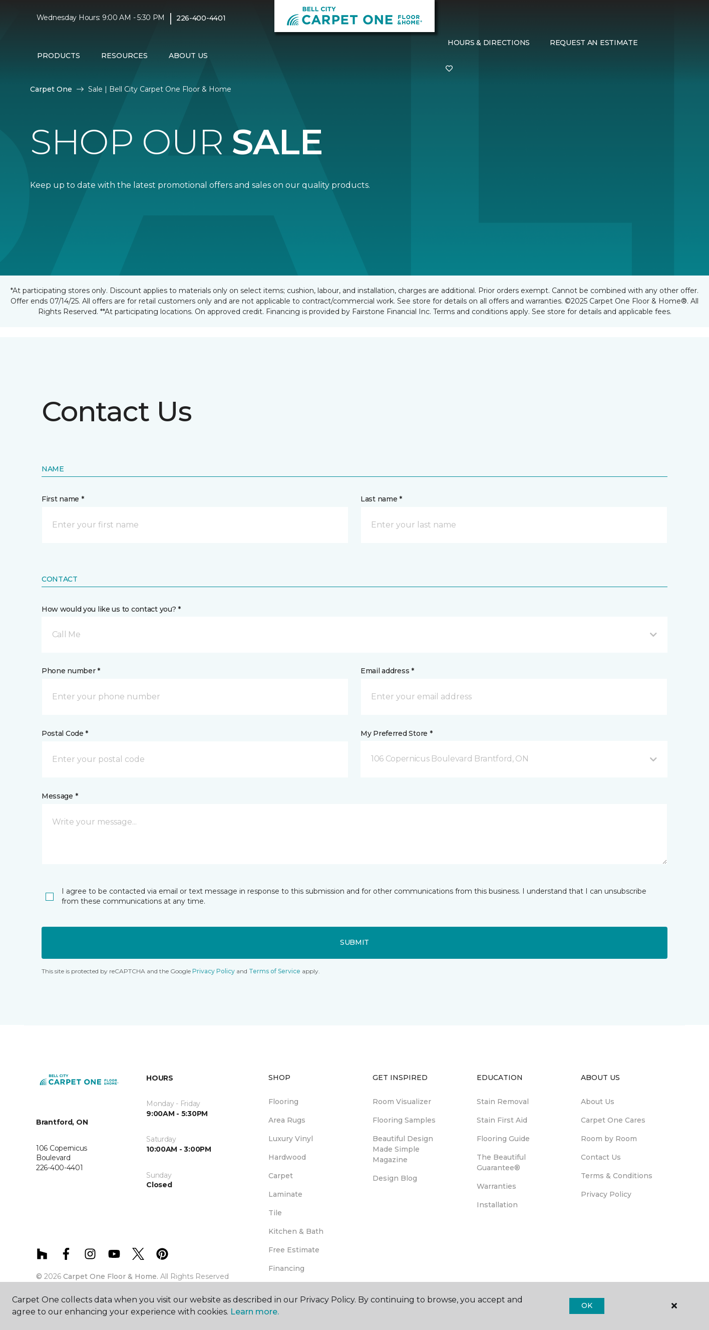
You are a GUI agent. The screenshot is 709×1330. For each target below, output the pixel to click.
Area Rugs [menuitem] (286, 1120)
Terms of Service (274, 971)
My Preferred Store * (396, 733)
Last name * (381, 498)
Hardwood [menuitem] (287, 1157)
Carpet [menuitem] (280, 1175)
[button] (354, 635)
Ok (586, 1305)
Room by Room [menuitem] (609, 1138)
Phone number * (71, 670)
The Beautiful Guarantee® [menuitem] (501, 1162)
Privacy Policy (213, 971)
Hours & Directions (489, 42)
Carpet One (51, 89)
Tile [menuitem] (275, 1212)
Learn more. (254, 1311)
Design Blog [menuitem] (395, 1178)
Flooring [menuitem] (283, 1101)
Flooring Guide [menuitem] (503, 1138)
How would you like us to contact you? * (111, 609)
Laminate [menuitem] (285, 1194)
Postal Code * (65, 733)
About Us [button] (188, 55)
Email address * (387, 670)
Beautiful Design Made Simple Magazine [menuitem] (403, 1149)
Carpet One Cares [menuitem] (613, 1120)
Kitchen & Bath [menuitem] (295, 1231)
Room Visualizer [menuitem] (402, 1101)
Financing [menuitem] (286, 1268)
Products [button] (58, 55)
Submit (354, 942)
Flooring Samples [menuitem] (404, 1120)
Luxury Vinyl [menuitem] (290, 1138)
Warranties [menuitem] (496, 1186)
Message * (60, 796)
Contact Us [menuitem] (601, 1157)
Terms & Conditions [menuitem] (616, 1175)
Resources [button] (124, 55)
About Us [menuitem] (597, 1101)
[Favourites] (449, 69)
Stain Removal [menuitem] (503, 1101)
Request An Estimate (594, 42)
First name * (63, 498)
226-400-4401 (201, 18)
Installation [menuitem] (497, 1204)
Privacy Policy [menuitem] (606, 1194)
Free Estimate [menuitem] (293, 1249)
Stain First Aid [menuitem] (502, 1120)
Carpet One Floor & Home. (110, 1276)
